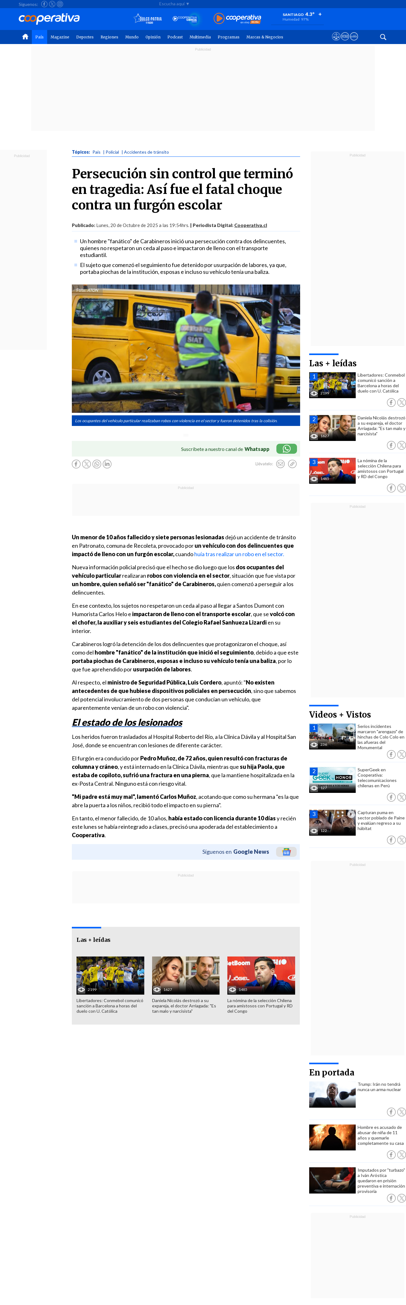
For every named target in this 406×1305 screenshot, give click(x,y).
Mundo (132, 37)
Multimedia (200, 37)
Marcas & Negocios (264, 37)
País (39, 37)
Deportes (85, 37)
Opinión (153, 37)
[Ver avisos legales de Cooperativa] (336, 42)
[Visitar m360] (345, 42)
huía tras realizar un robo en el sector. (239, 554)
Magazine (60, 37)
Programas (229, 37)
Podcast (175, 37)
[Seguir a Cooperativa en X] (52, 4)
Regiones (109, 37)
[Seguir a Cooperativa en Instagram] (60, 4)
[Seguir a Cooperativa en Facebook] (44, 4)
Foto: (81, 290)
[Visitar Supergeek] (354, 42)
